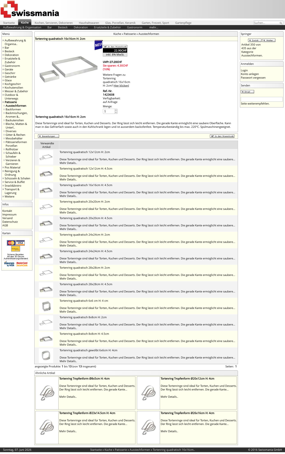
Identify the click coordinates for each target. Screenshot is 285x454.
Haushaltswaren (89, 23)
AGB (5, 225)
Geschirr (10, 73)
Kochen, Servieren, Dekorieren (54, 23)
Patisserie (11, 102)
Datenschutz (10, 221)
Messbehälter (14, 138)
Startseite (9, 23)
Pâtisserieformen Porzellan (16, 143)
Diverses (11, 131)
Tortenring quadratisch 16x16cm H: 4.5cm (86, 185)
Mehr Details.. (68, 163)
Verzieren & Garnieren (13, 162)
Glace (8, 80)
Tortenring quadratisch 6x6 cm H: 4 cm (84, 300)
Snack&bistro (13, 185)
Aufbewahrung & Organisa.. (15, 42)
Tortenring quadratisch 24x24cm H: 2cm (85, 234)
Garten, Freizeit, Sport (155, 23)
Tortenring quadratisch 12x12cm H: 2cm (85, 152)
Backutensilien (15, 120)
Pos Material (12, 167)
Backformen (13, 109)
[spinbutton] (108, 111)
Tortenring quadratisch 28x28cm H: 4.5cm (86, 284)
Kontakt (7, 211)
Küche (25, 22)
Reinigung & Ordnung (12, 172)
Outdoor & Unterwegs (11, 96)
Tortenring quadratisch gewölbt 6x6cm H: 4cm (88, 350)
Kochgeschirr (13, 84)
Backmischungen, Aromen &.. (17, 114)
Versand (7, 218)
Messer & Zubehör (16, 91)
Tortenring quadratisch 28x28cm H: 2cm (85, 267)
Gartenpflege (183, 23)
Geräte (9, 69)
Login (244, 70)
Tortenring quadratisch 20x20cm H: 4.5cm (86, 218)
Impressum (9, 214)
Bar (49, 27)
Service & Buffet (15, 182)
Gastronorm (134, 27)
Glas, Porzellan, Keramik (120, 23)
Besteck (63, 27)
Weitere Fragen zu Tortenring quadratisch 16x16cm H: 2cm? (116, 80)
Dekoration (81, 27)
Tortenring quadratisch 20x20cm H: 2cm (85, 201)
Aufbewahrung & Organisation (22, 27)
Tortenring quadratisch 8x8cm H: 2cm (83, 317)
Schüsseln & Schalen (17, 178)
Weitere (9, 196)
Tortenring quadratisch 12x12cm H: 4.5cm (86, 168)
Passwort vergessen (253, 77)
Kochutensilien (14, 87)
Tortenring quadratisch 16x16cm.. (174, 449)
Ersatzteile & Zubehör (107, 27)
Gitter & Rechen (15, 135)
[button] (115, 110)
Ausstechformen (16, 105)
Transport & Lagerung (12, 191)
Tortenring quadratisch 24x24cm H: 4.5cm (86, 251)
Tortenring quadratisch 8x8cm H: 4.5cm (84, 333)
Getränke (10, 76)
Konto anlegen (250, 74)
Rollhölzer (12, 149)
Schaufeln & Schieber (13, 154)
